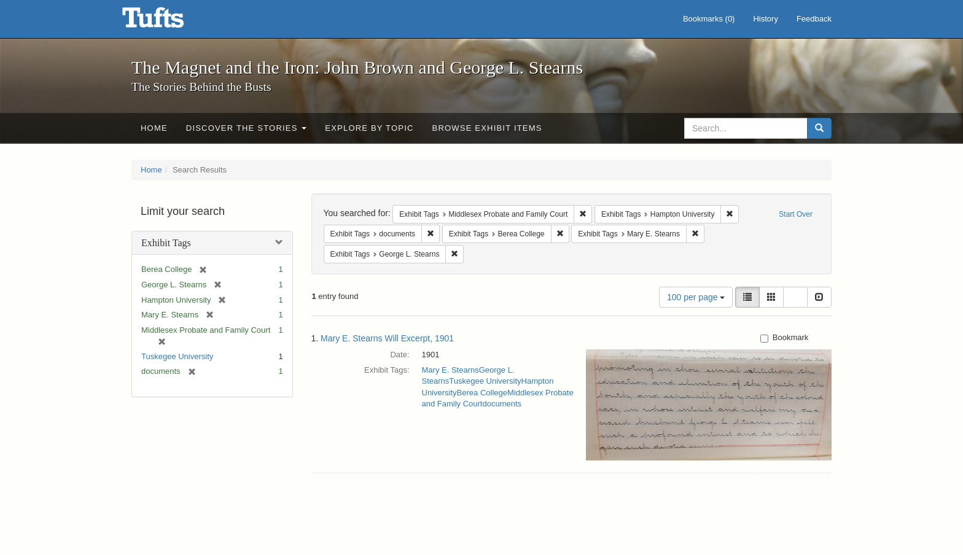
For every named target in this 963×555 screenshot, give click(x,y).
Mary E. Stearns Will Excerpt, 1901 (387, 338)
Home (154, 128)
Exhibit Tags (166, 243)
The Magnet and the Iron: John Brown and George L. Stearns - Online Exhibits (168, 21)
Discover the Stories (246, 128)
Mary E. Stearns (450, 370)
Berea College (482, 392)
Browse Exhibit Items (487, 128)
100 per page (696, 297)
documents (501, 403)
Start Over (796, 214)
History (765, 18)
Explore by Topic (369, 128)
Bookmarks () (709, 18)
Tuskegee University (177, 356)
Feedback (814, 18)
